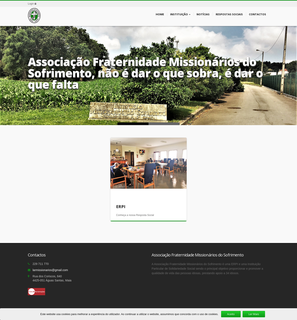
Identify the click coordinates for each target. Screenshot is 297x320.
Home (160, 14)
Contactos (257, 14)
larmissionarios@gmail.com (50, 270)
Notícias (203, 14)
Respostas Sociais (229, 14)
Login (32, 3)
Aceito (231, 314)
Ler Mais (254, 314)
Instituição (180, 14)
